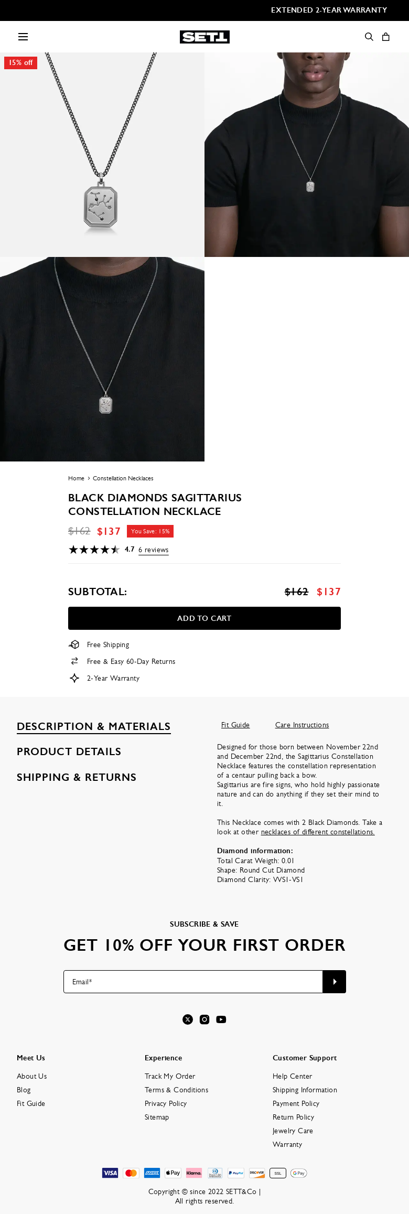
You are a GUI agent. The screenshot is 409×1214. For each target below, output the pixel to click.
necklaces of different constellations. (318, 832)
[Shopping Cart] (386, 36)
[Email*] (193, 982)
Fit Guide (235, 725)
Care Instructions (302, 725)
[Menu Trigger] (23, 36)
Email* (82, 981)
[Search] (369, 36)
